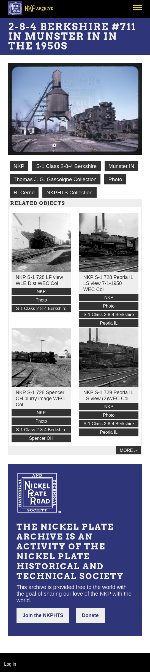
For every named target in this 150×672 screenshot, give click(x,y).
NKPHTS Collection (69, 192)
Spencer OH (41, 438)
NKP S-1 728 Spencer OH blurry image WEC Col (40, 398)
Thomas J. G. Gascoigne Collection (55, 179)
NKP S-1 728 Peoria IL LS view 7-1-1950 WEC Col (108, 283)
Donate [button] (90, 615)
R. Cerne (24, 192)
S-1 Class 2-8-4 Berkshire (66, 166)
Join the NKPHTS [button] (43, 615)
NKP (18, 166)
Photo (115, 179)
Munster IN (121, 166)
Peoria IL (109, 323)
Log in (10, 664)
